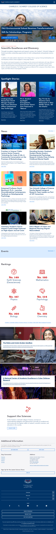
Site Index (35, 529)
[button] (50, 37)
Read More (3, 120)
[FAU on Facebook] (9, 505)
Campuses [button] (28, 492)
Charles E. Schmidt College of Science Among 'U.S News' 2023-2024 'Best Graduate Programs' (28, 322)
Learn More (3, 166)
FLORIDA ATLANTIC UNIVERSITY (14, 2)
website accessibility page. (29, 523)
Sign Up (28, 472)
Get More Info (14, 449)
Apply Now (41, 449)
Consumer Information (23, 529)
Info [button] (28, 498)
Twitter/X (3, 460)
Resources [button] (28, 495)
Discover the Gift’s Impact (10, 37)
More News (50, 131)
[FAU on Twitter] (19, 505)
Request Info (28, 514)
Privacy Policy (6, 529)
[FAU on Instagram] (37, 505)
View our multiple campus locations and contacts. (39, 465)
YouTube (3, 462)
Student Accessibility (42, 529)
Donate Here (12, 428)
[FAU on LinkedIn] (46, 505)
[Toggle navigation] (54, 2)
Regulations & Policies (14, 529)
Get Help (30, 529)
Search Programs (28, 511)
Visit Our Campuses (28, 517)
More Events (50, 251)
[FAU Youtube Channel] (28, 505)
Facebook (3, 457)
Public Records (50, 529)
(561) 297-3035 (36, 462)
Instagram (3, 458)
